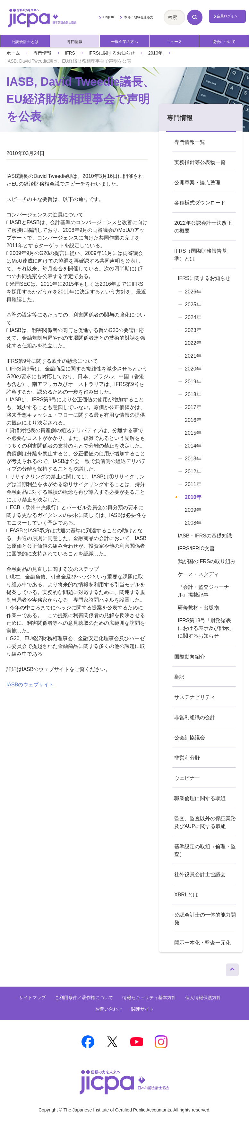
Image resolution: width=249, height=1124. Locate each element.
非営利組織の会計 (194, 717)
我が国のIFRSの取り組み (207, 561)
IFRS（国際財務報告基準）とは (200, 254)
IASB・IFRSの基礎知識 (205, 535)
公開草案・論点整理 (197, 182)
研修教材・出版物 (198, 607)
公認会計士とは (25, 41)
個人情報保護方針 (203, 997)
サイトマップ (32, 997)
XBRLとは (186, 894)
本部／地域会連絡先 (138, 17)
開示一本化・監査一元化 (202, 942)
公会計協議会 (189, 737)
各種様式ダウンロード (200, 202)
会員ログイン (227, 16)
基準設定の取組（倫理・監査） (205, 850)
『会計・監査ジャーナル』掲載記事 (203, 590)
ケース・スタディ (198, 574)
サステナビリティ (194, 697)
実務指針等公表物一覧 (200, 162)
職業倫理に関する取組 (200, 798)
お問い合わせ (108, 1009)
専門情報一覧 (189, 142)
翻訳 (179, 677)
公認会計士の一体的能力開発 (205, 918)
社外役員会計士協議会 (200, 874)
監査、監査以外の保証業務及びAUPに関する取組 (205, 822)
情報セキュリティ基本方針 (149, 997)
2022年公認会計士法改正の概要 (203, 226)
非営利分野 (187, 758)
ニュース (174, 41)
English (108, 17)
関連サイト (142, 1009)
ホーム (13, 53)
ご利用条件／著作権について (84, 997)
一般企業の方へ (124, 41)
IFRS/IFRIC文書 (196, 548)
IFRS (70, 53)
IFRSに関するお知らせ (112, 53)
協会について (224, 41)
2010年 (155, 53)
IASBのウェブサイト (30, 684)
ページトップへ (232, 968)
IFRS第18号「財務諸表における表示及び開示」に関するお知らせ (206, 628)
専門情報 (74, 41)
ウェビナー (187, 778)
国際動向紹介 (189, 656)
